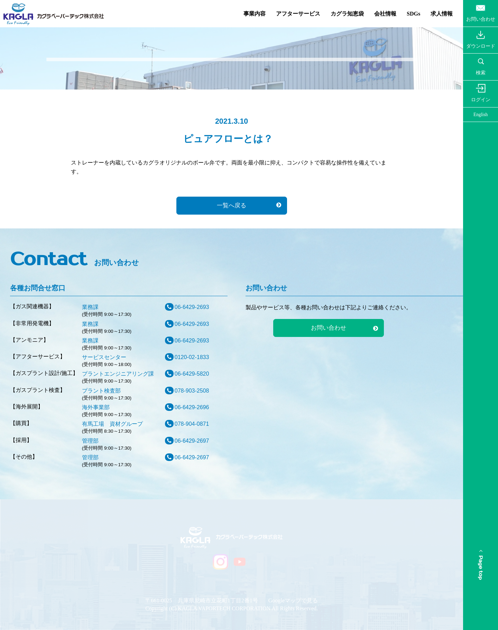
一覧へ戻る (231, 205)
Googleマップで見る (293, 600)
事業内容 (254, 14)
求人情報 (442, 14)
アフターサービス (298, 14)
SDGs (413, 14)
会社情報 (385, 14)
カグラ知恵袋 (347, 14)
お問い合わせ (328, 328)
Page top (480, 565)
